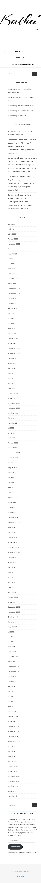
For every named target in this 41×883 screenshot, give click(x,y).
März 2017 (12, 711)
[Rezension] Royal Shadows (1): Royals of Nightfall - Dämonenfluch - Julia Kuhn (22, 180)
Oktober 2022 (13, 413)
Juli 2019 (11, 572)
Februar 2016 (13, 766)
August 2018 (12, 627)
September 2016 (14, 741)
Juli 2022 (11, 428)
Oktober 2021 (13, 458)
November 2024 (14, 294)
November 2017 (14, 672)
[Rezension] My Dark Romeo (18, 208)
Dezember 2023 (14, 348)
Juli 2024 (11, 313)
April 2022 (11, 438)
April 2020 (11, 527)
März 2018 (12, 652)
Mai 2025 (11, 264)
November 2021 (14, 453)
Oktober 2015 (13, 786)
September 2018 (14, 622)
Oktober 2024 (13, 298)
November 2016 (14, 731)
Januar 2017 (12, 721)
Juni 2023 (11, 378)
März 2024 (12, 333)
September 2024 (14, 303)
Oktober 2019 (13, 557)
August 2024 (12, 308)
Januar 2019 (12, 602)
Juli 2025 (11, 259)
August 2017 (12, 686)
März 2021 (12, 493)
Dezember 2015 (14, 776)
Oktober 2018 (13, 617)
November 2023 (14, 353)
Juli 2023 (11, 373)
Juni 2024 (11, 318)
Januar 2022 (12, 448)
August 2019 (12, 567)
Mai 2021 (11, 483)
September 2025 (14, 249)
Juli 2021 (11, 473)
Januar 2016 (12, 771)
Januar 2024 (12, 343)
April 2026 (11, 229)
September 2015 (14, 791)
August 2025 (12, 254)
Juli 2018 (11, 632)
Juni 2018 (11, 637)
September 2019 (14, 562)
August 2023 (12, 368)
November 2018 (14, 612)
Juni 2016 (11, 746)
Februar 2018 (13, 657)
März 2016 (12, 761)
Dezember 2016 (14, 726)
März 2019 (12, 592)
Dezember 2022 (14, 403)
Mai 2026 (11, 224)
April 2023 (11, 388)
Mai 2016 (11, 751)
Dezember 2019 (14, 547)
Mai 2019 (11, 582)
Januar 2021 (12, 502)
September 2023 (14, 363)
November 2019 (14, 552)
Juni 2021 (11, 478)
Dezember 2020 (14, 507)
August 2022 (12, 423)
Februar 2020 (13, 537)
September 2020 (14, 522)
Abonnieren (15, 847)
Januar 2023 (12, 398)
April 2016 (11, 756)
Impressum (20, 58)
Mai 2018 (11, 642)
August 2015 (12, 796)
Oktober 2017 (13, 676)
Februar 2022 (13, 443)
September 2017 (14, 682)
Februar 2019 (13, 597)
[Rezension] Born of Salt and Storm (21, 106)
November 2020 (14, 512)
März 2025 (12, 274)
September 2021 (14, 463)
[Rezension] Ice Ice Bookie (17, 116)
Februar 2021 (13, 497)
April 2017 (11, 706)
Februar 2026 (13, 239)
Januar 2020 (12, 542)
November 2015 (14, 781)
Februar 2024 (13, 338)
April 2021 (11, 487)
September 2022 (14, 418)
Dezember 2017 (14, 667)
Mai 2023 (11, 383)
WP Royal (26, 871)
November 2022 (14, 408)
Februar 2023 (13, 393)
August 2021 (12, 468)
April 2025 (11, 269)
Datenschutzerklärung (23, 64)
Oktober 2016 (13, 736)
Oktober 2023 (13, 358)
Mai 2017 (11, 701)
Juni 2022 (11, 433)
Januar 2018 (12, 662)
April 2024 (11, 328)
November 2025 (14, 244)
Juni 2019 (11, 577)
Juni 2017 (11, 696)
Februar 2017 (13, 716)
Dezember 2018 (14, 607)
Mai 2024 (11, 323)
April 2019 (11, 587)
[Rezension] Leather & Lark (20, 171)
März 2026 (12, 234)
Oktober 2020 (13, 517)
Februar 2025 (13, 279)
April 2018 (11, 647)
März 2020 (12, 532)
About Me (19, 51)
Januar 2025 (12, 284)
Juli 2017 (11, 691)
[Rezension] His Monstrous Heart (20, 111)
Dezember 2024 (14, 289)
